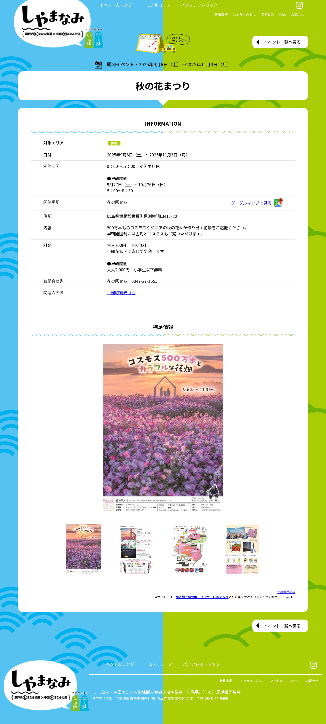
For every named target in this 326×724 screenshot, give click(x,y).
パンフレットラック (199, 5)
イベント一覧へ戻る (282, 42)
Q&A (282, 14)
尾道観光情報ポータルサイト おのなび (202, 597)
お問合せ (297, 14)
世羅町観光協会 (121, 292)
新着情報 (221, 14)
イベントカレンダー (117, 5)
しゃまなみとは (244, 14)
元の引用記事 (286, 591)
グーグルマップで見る (257, 203)
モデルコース (158, 5)
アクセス (267, 14)
